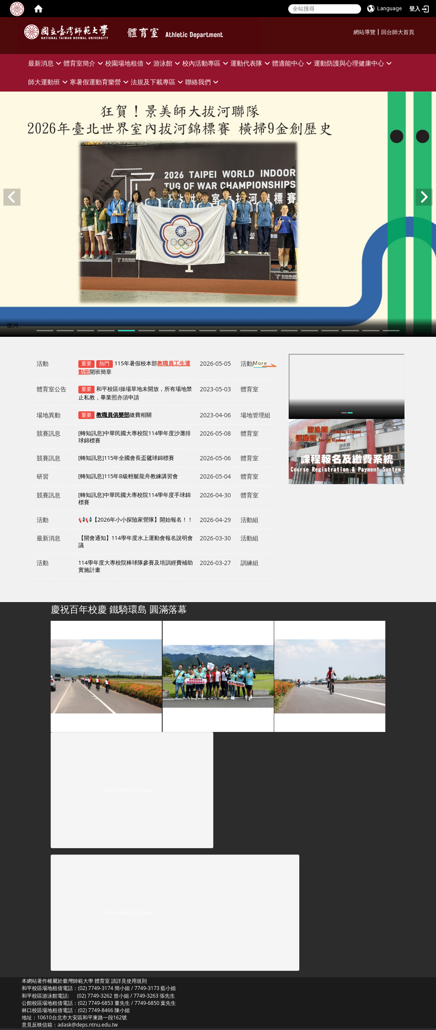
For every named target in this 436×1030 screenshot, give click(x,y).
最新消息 (45, 63)
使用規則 (136, 980)
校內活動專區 (206, 63)
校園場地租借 (129, 63)
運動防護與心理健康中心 (354, 63)
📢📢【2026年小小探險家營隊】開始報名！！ (135, 519)
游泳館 (167, 63)
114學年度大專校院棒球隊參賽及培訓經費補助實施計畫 (135, 566)
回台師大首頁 (397, 32)
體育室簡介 (84, 63)
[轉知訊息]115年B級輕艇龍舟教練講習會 (128, 476)
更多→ (252, 365)
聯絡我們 (203, 82)
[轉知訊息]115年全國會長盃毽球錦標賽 (126, 458)
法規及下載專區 (158, 82)
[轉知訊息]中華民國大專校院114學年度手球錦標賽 (134, 498)
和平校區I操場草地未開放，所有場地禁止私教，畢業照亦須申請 (135, 393)
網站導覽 (364, 32)
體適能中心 (293, 63)
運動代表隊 (251, 63)
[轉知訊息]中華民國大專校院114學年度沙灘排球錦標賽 (134, 436)
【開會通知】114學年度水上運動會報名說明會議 (135, 541)
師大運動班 (49, 82)
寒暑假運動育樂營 (100, 82)
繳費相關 (124, 415)
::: (350, 31)
